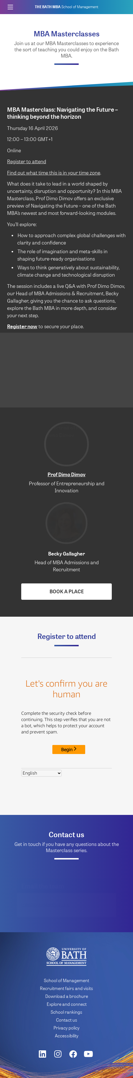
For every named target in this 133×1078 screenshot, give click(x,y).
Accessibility (66, 1036)
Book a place (67, 591)
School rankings (66, 1012)
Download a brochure (66, 996)
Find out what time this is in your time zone (53, 172)
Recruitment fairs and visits (66, 988)
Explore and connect (67, 1004)
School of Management (66, 7)
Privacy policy (66, 1028)
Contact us (66, 1020)
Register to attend (26, 161)
